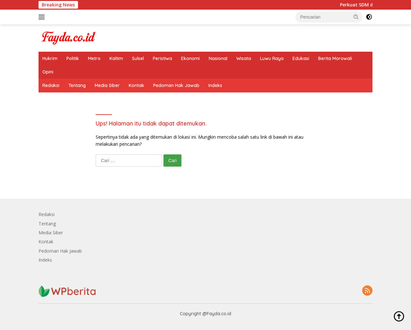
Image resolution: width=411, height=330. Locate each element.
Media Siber (107, 85)
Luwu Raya (272, 58)
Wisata (243, 58)
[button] (356, 17)
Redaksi (50, 85)
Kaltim (116, 58)
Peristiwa (162, 58)
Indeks (215, 85)
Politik (72, 58)
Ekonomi (190, 58)
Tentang (77, 85)
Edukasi (301, 58)
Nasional (218, 58)
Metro (94, 58)
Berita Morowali (335, 58)
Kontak (136, 85)
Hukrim (49, 58)
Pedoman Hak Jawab (176, 85)
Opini (47, 72)
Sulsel (138, 58)
